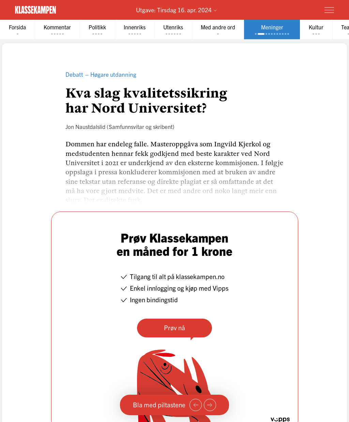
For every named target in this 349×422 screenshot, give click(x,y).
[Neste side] (210, 405)
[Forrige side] (195, 405)
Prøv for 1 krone (289, 9)
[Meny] (329, 10)
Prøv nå (174, 327)
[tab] (17, 29)
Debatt (74, 74)
